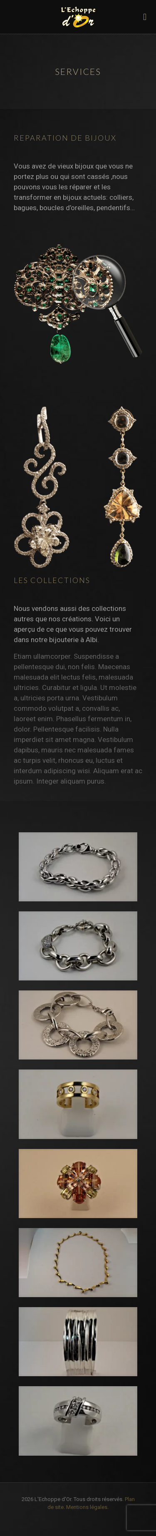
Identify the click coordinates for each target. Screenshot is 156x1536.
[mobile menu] (145, 17)
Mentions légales (86, 1507)
